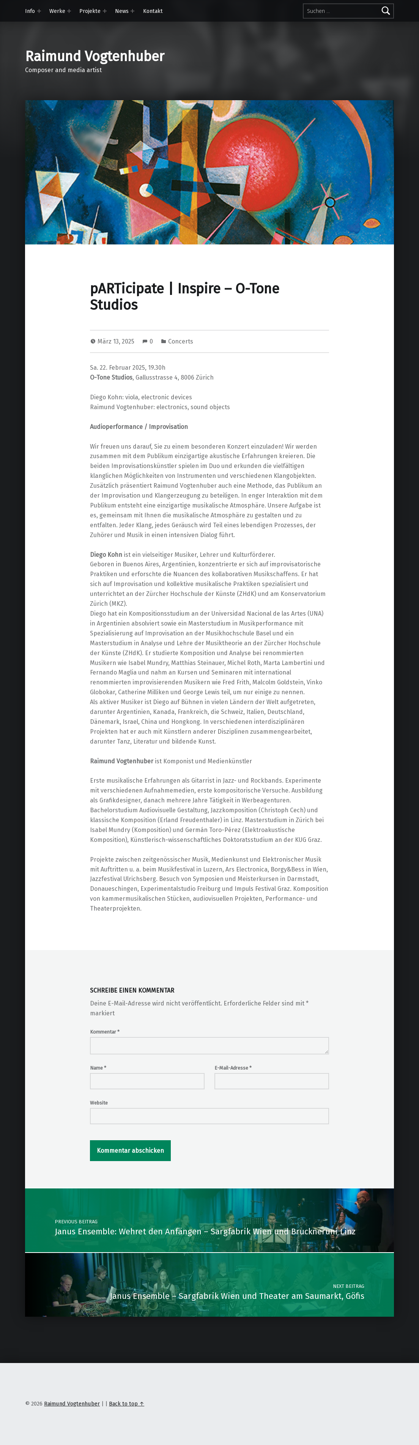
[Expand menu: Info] (39, 11)
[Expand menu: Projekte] (105, 11)
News (122, 11)
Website (99, 1103)
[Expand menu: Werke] (69, 11)
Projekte (90, 11)
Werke (57, 11)
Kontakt (153, 11)
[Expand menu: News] (132, 11)
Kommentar (105, 1032)
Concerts (180, 341)
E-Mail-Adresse (233, 1068)
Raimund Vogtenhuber (94, 56)
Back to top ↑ (126, 1403)
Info (30, 11)
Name (98, 1068)
